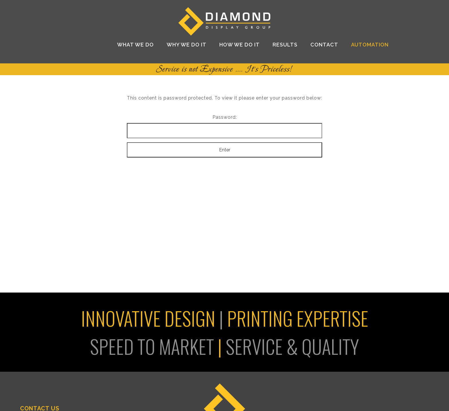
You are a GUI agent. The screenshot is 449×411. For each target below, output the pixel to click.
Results (285, 45)
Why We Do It (186, 45)
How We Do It (239, 45)
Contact (324, 45)
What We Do (135, 45)
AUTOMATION (370, 45)
